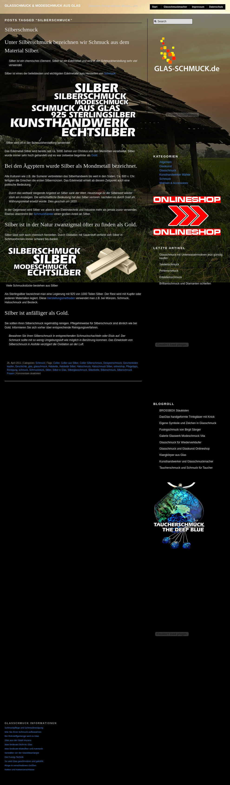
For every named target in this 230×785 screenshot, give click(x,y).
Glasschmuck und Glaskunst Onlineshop (184, 448)
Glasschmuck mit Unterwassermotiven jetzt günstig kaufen (190, 256)
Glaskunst (165, 166)
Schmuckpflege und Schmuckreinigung (24, 727)
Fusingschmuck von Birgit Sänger (180, 429)
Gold (94, 155)
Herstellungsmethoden (61, 298)
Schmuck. (110, 73)
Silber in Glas (59, 370)
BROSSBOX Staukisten (174, 410)
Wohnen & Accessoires (173, 183)
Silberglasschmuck (77, 370)
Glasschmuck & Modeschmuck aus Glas (42, 5)
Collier (56, 363)
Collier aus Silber (69, 363)
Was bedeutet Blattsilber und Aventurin (24, 748)
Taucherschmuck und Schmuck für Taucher (186, 467)
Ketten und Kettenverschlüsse (19, 769)
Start (155, 7)
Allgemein (165, 162)
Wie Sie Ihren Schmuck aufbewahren (23, 732)
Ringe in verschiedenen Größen (20, 765)
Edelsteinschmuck (170, 277)
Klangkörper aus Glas (172, 455)
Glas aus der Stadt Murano (18, 740)
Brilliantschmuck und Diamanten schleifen (185, 283)
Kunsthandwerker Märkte (174, 174)
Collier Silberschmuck (91, 363)
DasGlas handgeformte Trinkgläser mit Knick (186, 416)
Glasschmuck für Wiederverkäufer (180, 442)
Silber (48, 370)
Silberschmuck (21, 30)
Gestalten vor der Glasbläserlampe (22, 753)
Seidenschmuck (169, 264)
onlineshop (119, 366)
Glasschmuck (167, 170)
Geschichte (21, 366)
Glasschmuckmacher (175, 7)
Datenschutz (216, 7)
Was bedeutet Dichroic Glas (18, 744)
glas (30, 366)
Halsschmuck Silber (102, 366)
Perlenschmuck (168, 270)
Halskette (53, 366)
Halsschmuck (84, 366)
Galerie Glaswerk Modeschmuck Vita (182, 436)
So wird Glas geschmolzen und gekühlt (24, 761)
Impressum (198, 7)
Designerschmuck (112, 363)
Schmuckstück (36, 370)
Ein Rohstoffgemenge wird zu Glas (22, 736)
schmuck (23, 370)
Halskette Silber (67, 366)
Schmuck (40, 363)
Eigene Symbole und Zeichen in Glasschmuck (187, 423)
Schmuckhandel (43, 214)
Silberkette (93, 370)
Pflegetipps (132, 366)
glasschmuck (40, 366)
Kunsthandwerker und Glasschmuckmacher (186, 461)
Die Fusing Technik (14, 757)
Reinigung (12, 370)
